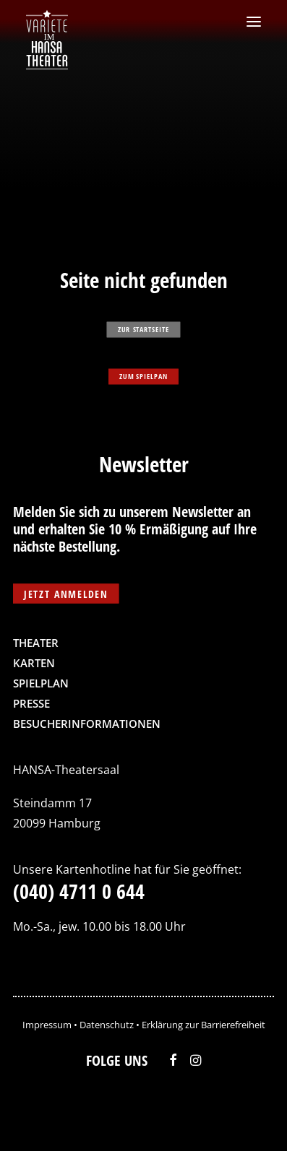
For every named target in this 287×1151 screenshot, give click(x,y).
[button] (253, 21)
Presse (31, 703)
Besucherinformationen (86, 723)
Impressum (47, 1024)
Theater (36, 642)
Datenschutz (107, 1024)
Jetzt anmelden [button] (66, 593)
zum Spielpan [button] (143, 376)
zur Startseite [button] (143, 329)
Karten (34, 663)
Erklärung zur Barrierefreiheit (203, 1024)
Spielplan (41, 683)
